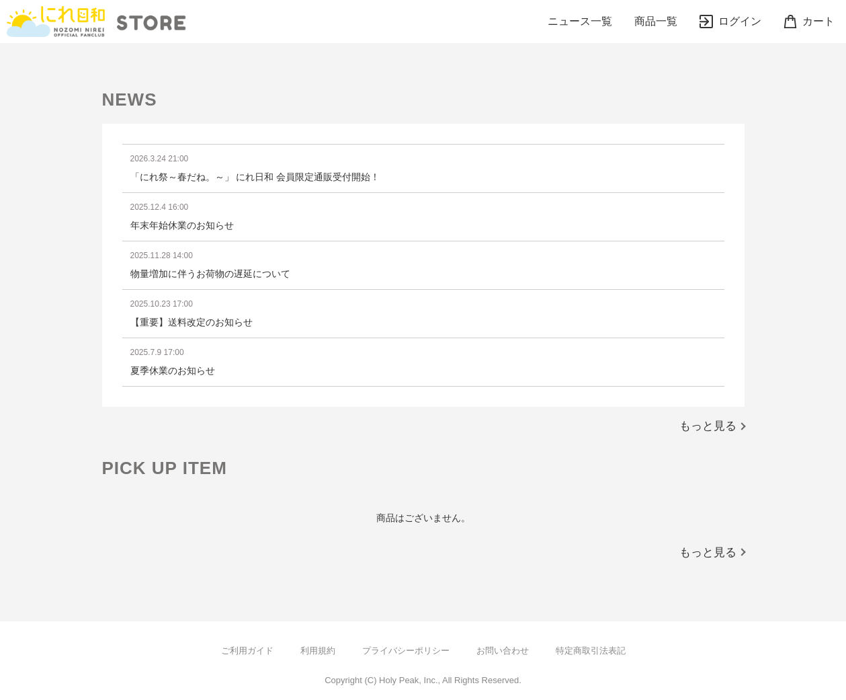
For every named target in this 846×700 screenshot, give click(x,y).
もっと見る (707, 426)
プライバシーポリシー (406, 651)
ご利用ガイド (247, 651)
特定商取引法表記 (591, 651)
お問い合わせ (502, 651)
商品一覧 (655, 21)
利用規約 (317, 651)
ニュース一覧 (580, 21)
